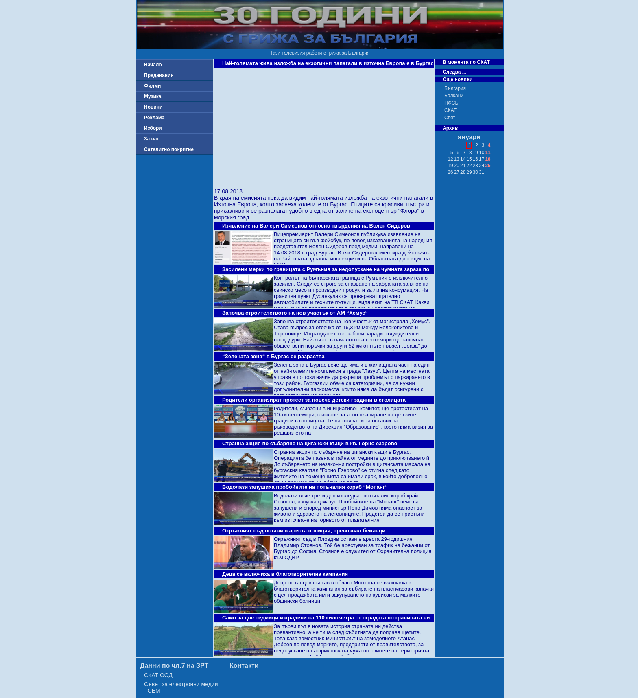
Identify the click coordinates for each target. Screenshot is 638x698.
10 (481, 152)
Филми (152, 86)
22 (469, 165)
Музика (153, 96)
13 (456, 159)
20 (456, 165)
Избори (153, 128)
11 (487, 152)
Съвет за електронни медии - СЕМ (181, 687)
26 (450, 172)
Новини (153, 107)
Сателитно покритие (169, 149)
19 (450, 165)
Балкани (453, 95)
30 (475, 172)
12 (450, 159)
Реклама (154, 117)
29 (469, 172)
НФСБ (451, 103)
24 (481, 165)
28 (462, 172)
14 (462, 159)
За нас (152, 139)
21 (462, 165)
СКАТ (450, 110)
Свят (449, 117)
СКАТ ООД (158, 675)
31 (481, 172)
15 (469, 159)
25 (487, 165)
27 (456, 172)
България (455, 88)
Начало (153, 65)
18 (487, 159)
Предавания (158, 75)
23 (475, 165)
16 (475, 159)
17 (481, 159)
